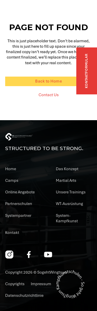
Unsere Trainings (71, 192)
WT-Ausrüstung (69, 203)
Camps (11, 180)
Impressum (41, 284)
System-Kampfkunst (67, 218)
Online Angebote (20, 192)
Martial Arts (66, 180)
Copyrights (15, 284)
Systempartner (18, 215)
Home (10, 168)
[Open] (88, 11)
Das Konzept (67, 168)
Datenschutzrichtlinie (24, 295)
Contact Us (49, 94)
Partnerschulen (18, 203)
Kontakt (12, 232)
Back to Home (48, 81)
